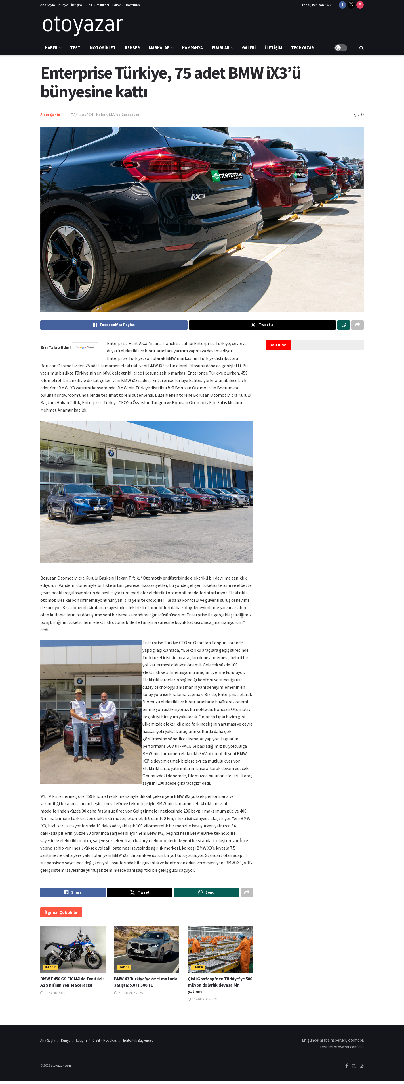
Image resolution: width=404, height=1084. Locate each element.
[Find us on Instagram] (360, 5)
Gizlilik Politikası (97, 5)
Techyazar (302, 47)
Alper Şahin (50, 114)
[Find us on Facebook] (342, 5)
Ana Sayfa (47, 5)
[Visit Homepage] (82, 25)
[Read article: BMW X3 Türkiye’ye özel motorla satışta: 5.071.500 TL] (146, 952)
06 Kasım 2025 (52, 996)
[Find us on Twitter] (351, 5)
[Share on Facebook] (114, 325)
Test (75, 47)
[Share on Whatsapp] (343, 325)
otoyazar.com (61, 1068)
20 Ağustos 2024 (203, 1002)
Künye (63, 5)
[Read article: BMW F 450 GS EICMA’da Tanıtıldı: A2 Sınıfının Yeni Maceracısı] (73, 952)
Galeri (249, 47)
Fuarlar (221, 47)
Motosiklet (103, 47)
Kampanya (192, 47)
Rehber (132, 47)
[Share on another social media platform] (357, 325)
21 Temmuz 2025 (128, 996)
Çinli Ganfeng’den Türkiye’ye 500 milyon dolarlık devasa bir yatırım (220, 988)
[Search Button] (361, 48)
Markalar (159, 47)
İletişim (76, 5)
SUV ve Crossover (124, 114)
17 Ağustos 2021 (81, 114)
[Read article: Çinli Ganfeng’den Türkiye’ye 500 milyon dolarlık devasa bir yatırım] (220, 952)
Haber (51, 47)
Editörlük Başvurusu (127, 5)
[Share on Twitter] (262, 325)
